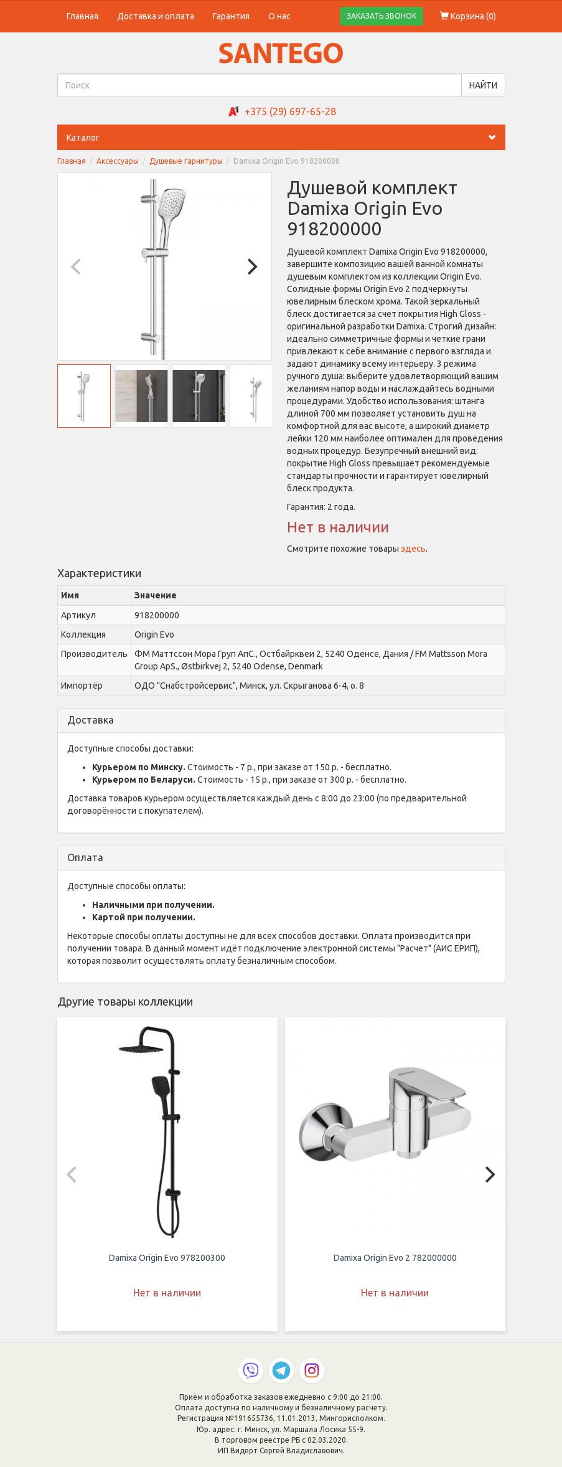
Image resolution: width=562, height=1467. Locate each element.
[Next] (251, 266)
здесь (413, 549)
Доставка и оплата (155, 16)
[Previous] (77, 266)
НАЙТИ (483, 85)
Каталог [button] (286, 137)
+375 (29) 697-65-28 (290, 111)
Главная (82, 16)
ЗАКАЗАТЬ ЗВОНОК (381, 16)
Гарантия (231, 16)
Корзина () (468, 16)
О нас (279, 16)
